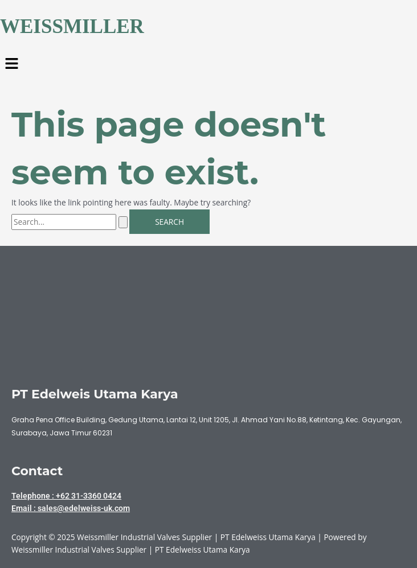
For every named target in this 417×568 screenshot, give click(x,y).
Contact (37, 470)
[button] (208, 64)
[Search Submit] (123, 222)
